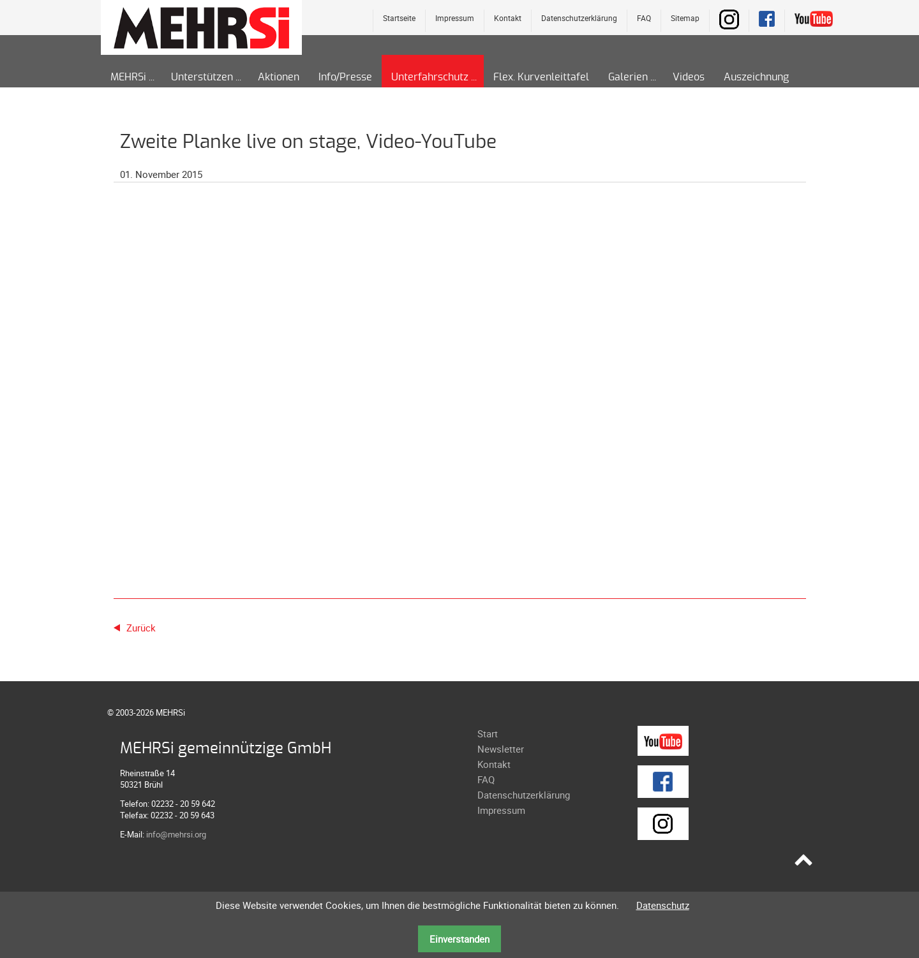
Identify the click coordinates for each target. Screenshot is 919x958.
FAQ (644, 18)
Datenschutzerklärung (579, 18)
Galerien (628, 77)
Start (487, 733)
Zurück (141, 627)
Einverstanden (459, 938)
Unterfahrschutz (429, 77)
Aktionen (278, 77)
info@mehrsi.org (176, 834)
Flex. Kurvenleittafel (541, 77)
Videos (689, 77)
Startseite (399, 18)
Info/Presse (345, 77)
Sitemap (685, 18)
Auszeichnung (756, 77)
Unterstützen (202, 77)
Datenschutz (662, 905)
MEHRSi (128, 77)
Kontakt (507, 18)
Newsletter (500, 748)
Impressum (454, 18)
